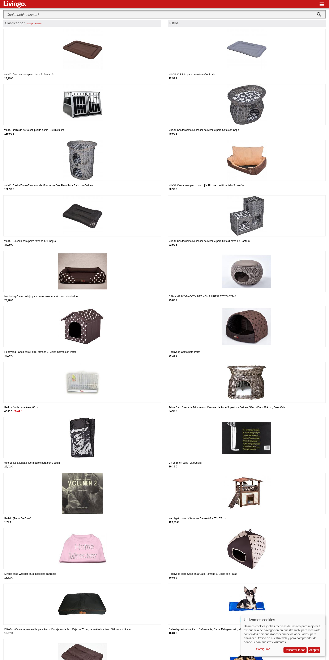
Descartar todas (295, 650)
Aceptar (314, 650)
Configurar (263, 649)
